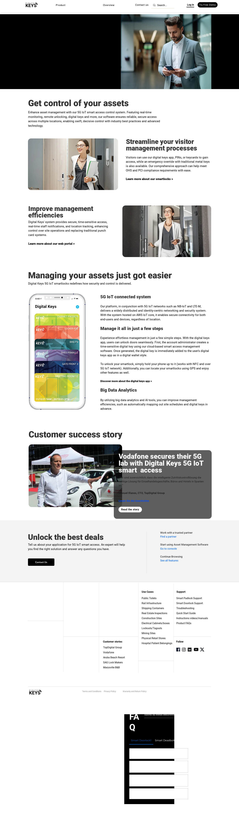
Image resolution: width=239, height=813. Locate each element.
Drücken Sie (73, 609)
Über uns (71, 597)
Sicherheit (33, 652)
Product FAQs (183, 623)
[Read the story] (130, 509)
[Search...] (162, 5)
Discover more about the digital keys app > (126, 381)
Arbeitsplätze (74, 605)
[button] (61, 5)
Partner (107, 600)
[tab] (141, 740)
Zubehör (32, 614)
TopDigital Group (112, 647)
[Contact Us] (41, 562)
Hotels (70, 651)
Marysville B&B (111, 667)
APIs (30, 649)
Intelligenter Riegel (38, 604)
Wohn (70, 661)
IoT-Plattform (35, 632)
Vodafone (108, 652)
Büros (70, 647)
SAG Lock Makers (113, 662)
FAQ (105, 607)
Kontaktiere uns (75, 601)
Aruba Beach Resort (114, 657)
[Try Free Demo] (208, 5)
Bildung (71, 657)
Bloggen (71, 612)
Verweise (108, 597)
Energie (71, 654)
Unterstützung (110, 604)
